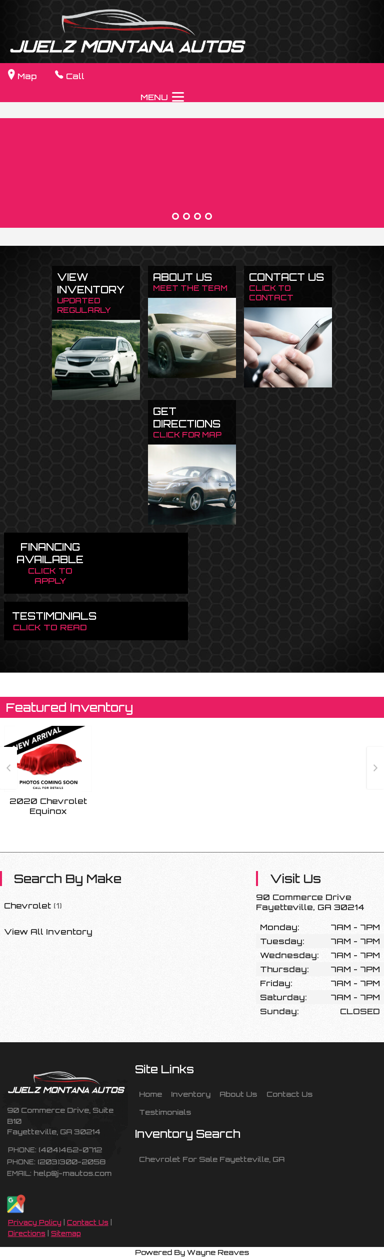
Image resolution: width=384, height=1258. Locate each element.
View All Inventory (48, 932)
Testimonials (165, 1111)
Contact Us (87, 1222)
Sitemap (66, 1233)
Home (150, 1093)
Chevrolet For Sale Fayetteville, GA (211, 1158)
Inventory (190, 1093)
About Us (238, 1093)
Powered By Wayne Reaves (192, 1251)
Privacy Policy (35, 1222)
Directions (27, 1233)
